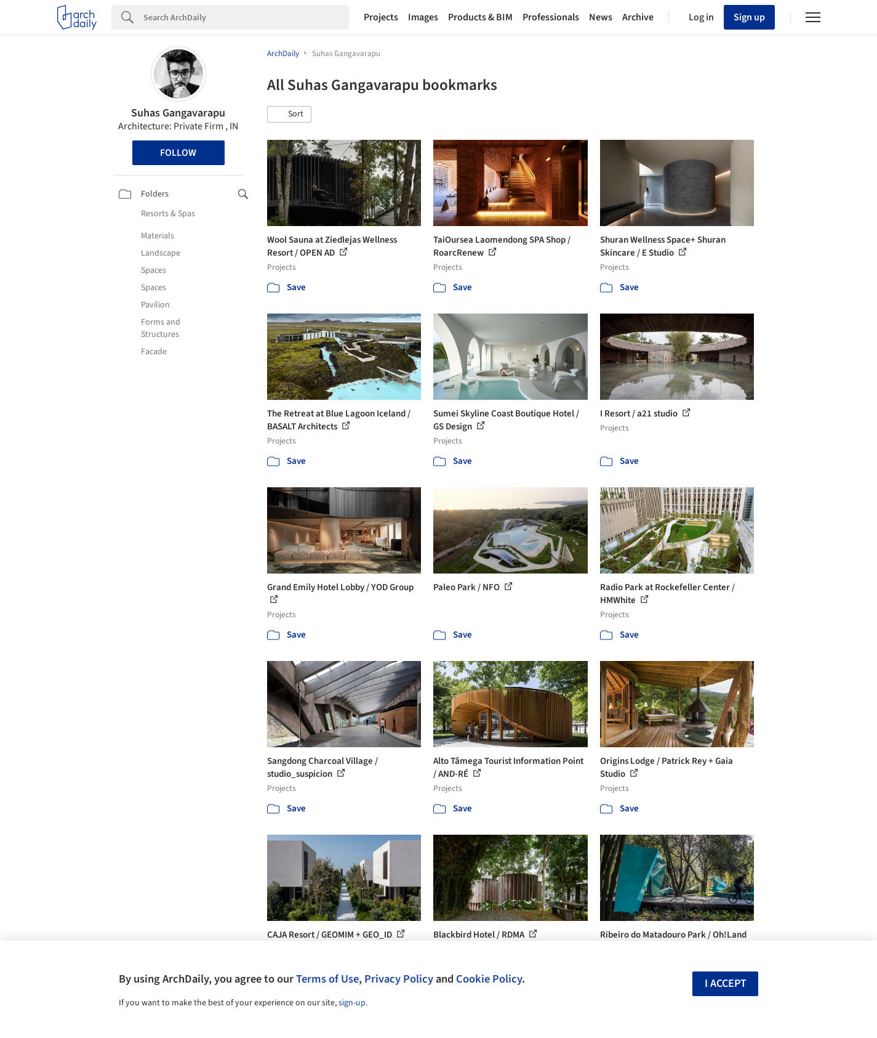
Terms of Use (327, 979)
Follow (178, 153)
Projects (381, 17)
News (600, 17)
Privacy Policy (398, 979)
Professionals (551, 17)
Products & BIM (480, 17)
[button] (289, 114)
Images (423, 17)
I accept (726, 983)
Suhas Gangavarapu (178, 113)
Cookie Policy (489, 979)
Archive (638, 17)
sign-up (352, 1003)
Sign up (749, 17)
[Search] (246, 17)
